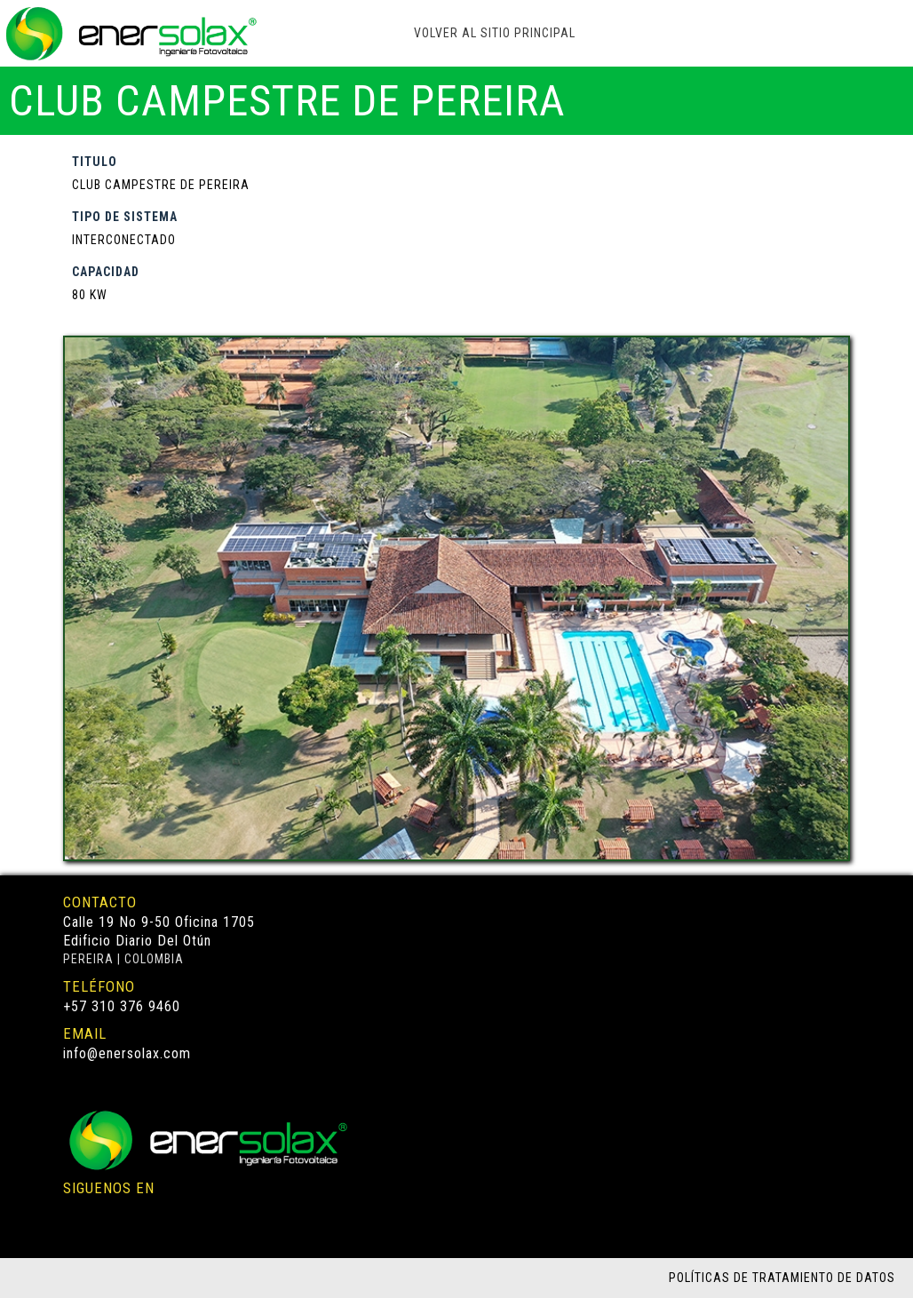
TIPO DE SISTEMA (125, 217)
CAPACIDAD (105, 272)
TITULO (94, 161)
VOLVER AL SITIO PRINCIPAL (495, 33)
